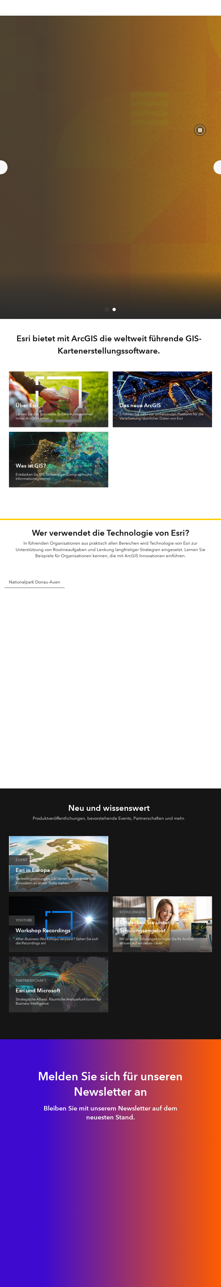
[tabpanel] (110, 687)
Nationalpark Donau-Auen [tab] (34, 582)
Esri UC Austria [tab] (114, 309)
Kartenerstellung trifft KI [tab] (107, 309)
